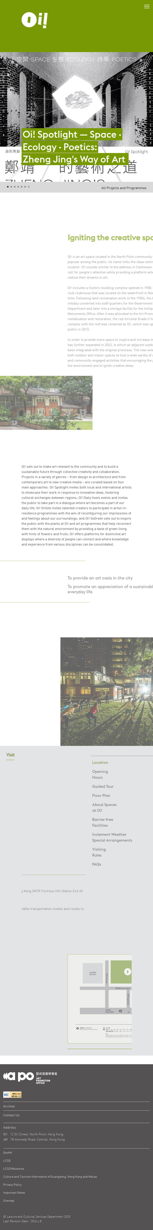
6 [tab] (25, 187)
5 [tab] (22, 187)
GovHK (7, 1152)
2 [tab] (11, 187)
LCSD (7, 1160)
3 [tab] (15, 187)
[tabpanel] (76, 117)
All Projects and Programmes (124, 188)
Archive (9, 1106)
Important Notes (14, 1192)
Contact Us (11, 1115)
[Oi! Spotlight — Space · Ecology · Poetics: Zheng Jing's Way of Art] (76, 136)
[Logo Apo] (30, 1078)
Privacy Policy (12, 1184)
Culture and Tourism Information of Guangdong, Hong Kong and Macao (50, 1176)
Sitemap (8, 1200)
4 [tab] (18, 187)
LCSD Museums (13, 1168)
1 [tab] (8, 187)
